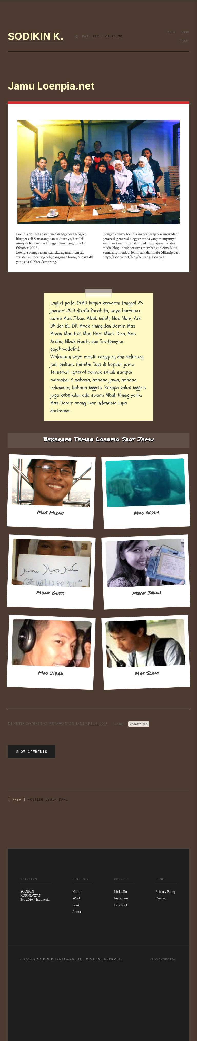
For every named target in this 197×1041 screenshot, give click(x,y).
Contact (161, 898)
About (184, 40)
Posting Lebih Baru (48, 799)
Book (185, 32)
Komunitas (139, 724)
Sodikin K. (36, 36)
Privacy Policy (165, 891)
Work (172, 32)
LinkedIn (120, 891)
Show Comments (31, 751)
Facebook (121, 905)
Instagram (121, 898)
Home (76, 891)
